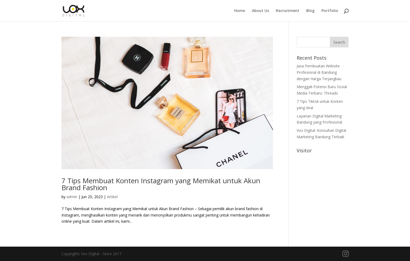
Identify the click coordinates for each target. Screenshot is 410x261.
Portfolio (329, 11)
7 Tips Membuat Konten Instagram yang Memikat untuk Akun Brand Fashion (160, 184)
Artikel (112, 196)
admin (72, 196)
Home (239, 11)
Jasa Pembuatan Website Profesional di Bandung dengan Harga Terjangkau (319, 72)
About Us (260, 11)
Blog (310, 11)
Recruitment (287, 11)
